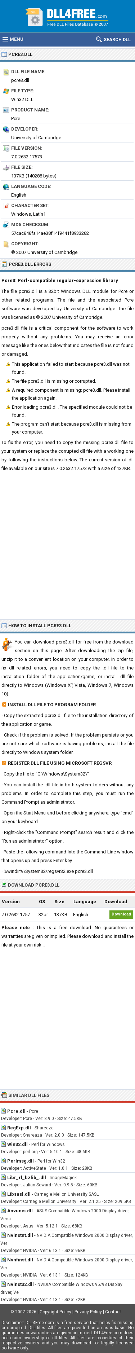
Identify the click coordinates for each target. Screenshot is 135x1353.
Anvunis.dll (20, 1210)
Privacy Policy (88, 1311)
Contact (113, 1311)
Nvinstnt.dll (20, 1235)
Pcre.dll (16, 1111)
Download (121, 914)
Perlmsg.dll (20, 1161)
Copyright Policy (55, 1311)
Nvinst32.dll (20, 1284)
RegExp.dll (19, 1127)
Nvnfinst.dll (20, 1259)
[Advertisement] (67, 547)
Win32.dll (17, 1144)
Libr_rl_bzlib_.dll (26, 1177)
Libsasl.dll (19, 1194)
